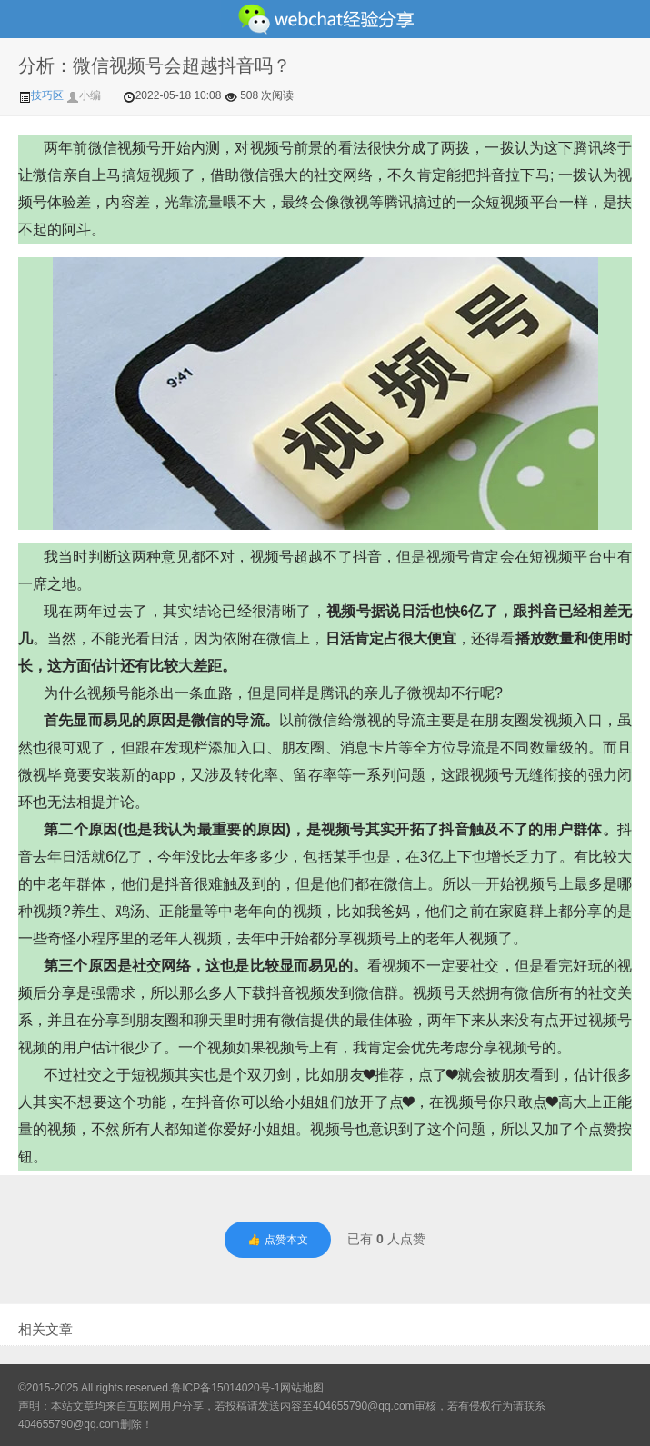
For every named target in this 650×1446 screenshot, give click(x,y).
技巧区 (42, 95)
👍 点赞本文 (277, 1239)
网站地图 (302, 1387)
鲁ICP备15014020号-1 (225, 1387)
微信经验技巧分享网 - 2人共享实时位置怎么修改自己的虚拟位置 (325, 19)
